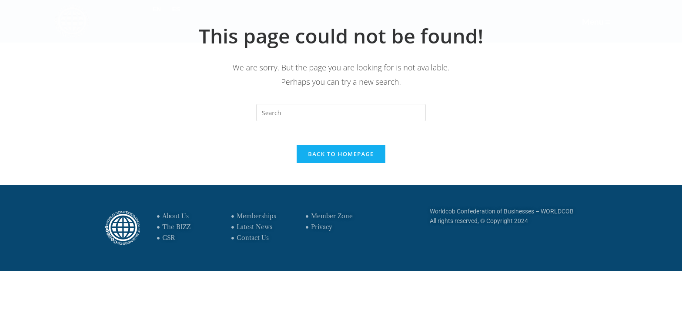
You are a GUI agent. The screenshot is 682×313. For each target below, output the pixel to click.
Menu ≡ (594, 21)
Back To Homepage (341, 156)
